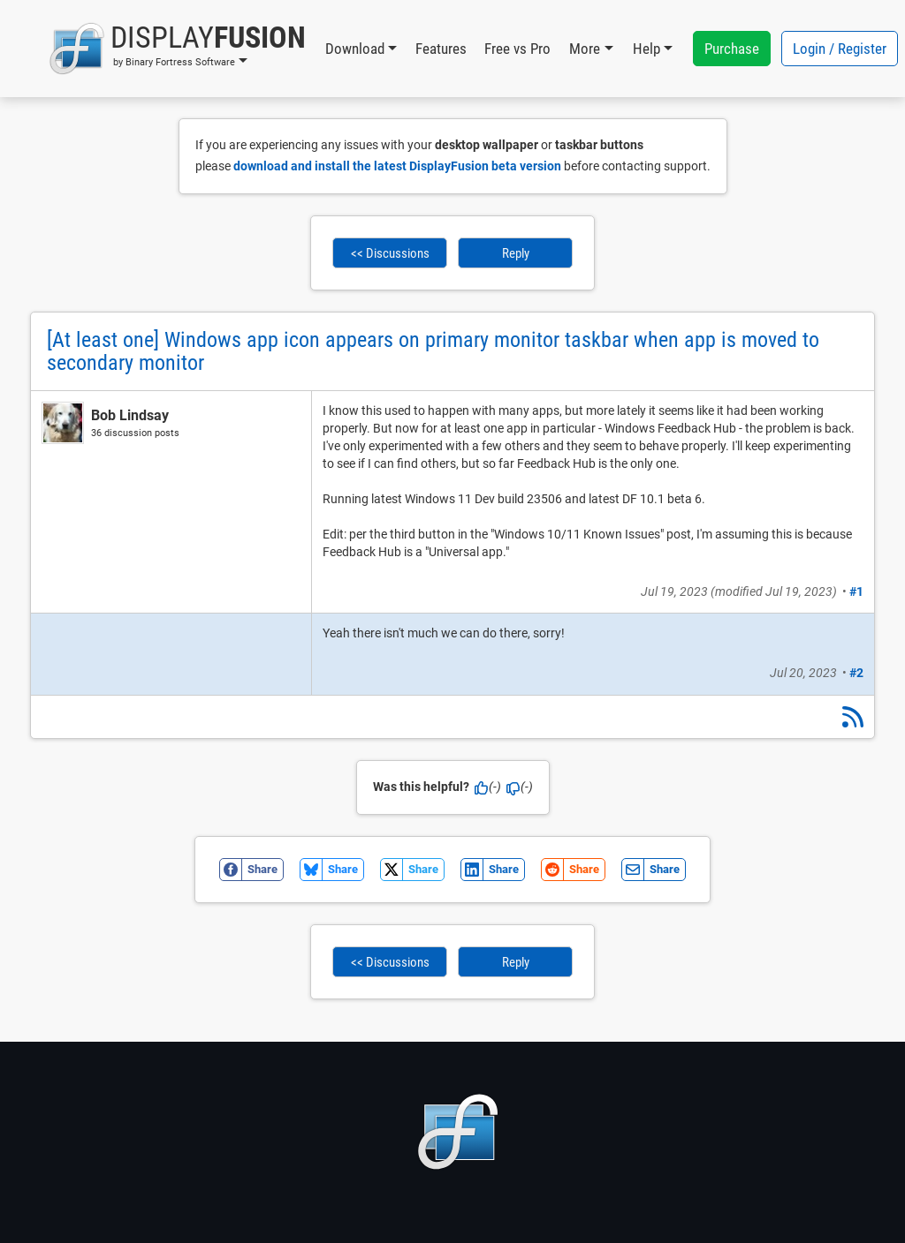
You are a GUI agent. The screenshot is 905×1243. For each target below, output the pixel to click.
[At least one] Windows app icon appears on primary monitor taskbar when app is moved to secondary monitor (433, 351)
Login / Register (839, 48)
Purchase (731, 48)
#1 (856, 591)
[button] (177, 49)
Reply (515, 253)
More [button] (584, 48)
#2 (856, 673)
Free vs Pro (517, 48)
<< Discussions (390, 253)
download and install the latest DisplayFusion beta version (397, 166)
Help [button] (646, 48)
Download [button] (354, 48)
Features (441, 48)
